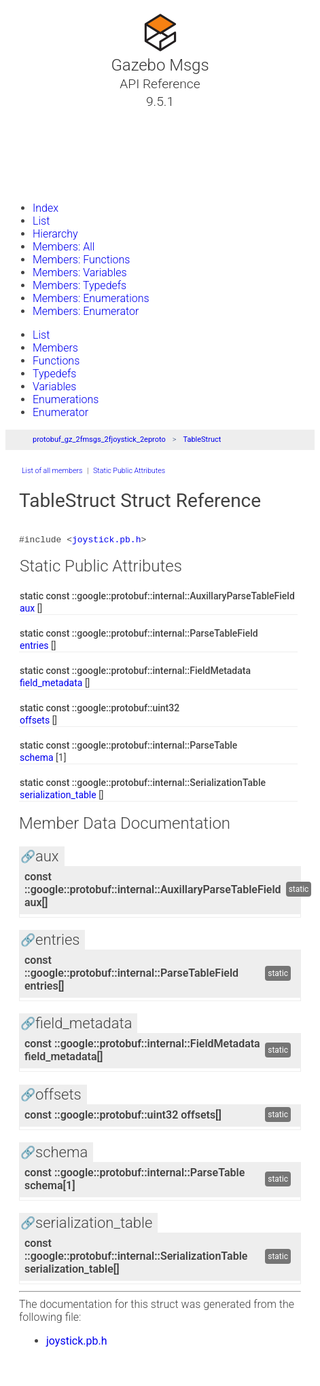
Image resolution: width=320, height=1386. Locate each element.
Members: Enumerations (91, 298)
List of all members (52, 470)
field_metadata (51, 684)
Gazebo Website (63, 182)
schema (37, 759)
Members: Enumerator (86, 311)
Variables (54, 386)
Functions (56, 360)
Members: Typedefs (79, 285)
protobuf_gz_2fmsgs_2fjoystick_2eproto (99, 439)
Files (36, 166)
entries (34, 647)
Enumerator (60, 412)
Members (55, 347)
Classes (43, 134)
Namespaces (56, 150)
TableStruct (202, 439)
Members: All (63, 246)
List (41, 220)
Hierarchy (55, 233)
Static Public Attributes (129, 470)
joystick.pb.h (106, 541)
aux (27, 610)
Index (45, 208)
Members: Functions (81, 259)
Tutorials (45, 117)
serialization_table (58, 796)
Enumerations (66, 399)
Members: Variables (80, 272)
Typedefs (54, 373)
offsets (35, 722)
